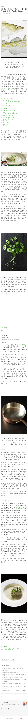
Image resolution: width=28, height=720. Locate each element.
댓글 (2, 696)
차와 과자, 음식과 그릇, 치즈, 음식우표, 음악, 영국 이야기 (11, 705)
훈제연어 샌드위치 (8, 115)
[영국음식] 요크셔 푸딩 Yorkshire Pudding (12, 677)
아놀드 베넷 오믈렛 (8, 98)
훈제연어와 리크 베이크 (9, 117)
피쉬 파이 (5, 103)
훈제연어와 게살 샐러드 (9, 119)
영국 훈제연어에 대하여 (9, 110)
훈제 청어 (5, 121)
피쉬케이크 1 (6, 105)
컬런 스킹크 (6, 100)
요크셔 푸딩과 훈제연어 (9, 112)
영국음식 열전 (6, 646)
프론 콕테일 (6, 124)
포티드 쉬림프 (6, 122)
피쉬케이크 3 (6, 109)
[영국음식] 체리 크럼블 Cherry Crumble (11, 672)
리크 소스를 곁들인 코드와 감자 (11, 102)
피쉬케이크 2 (6, 107)
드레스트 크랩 (6, 126)
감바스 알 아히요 (7, 88)
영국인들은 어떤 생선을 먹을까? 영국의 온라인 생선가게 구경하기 (13, 649)
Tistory (21, 718)
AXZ (13, 718)
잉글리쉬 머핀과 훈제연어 (10, 114)
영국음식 (3, 6)
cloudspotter (5, 703)
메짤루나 (18, 509)
